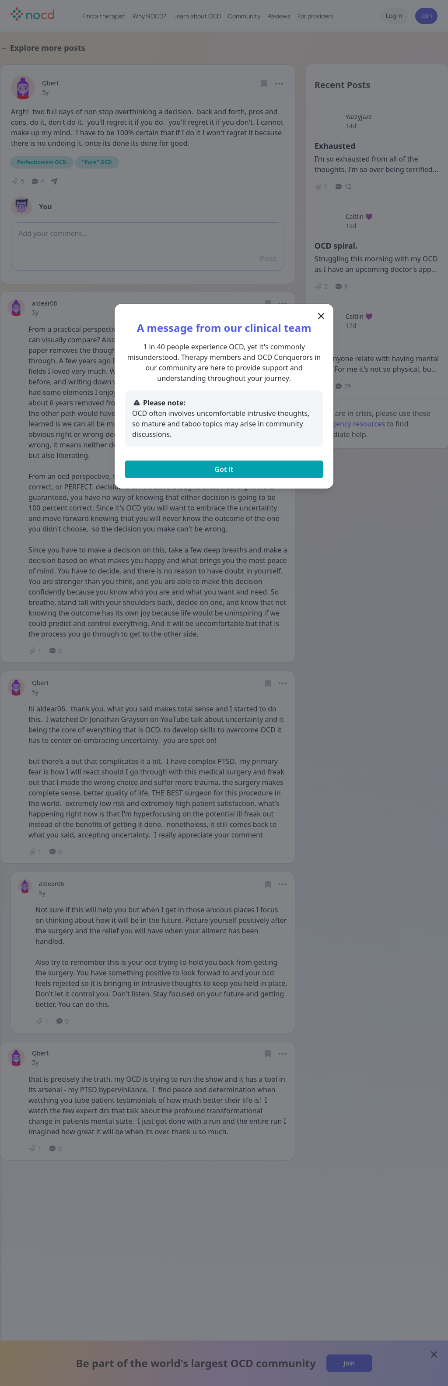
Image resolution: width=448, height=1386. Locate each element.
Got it (223, 469)
